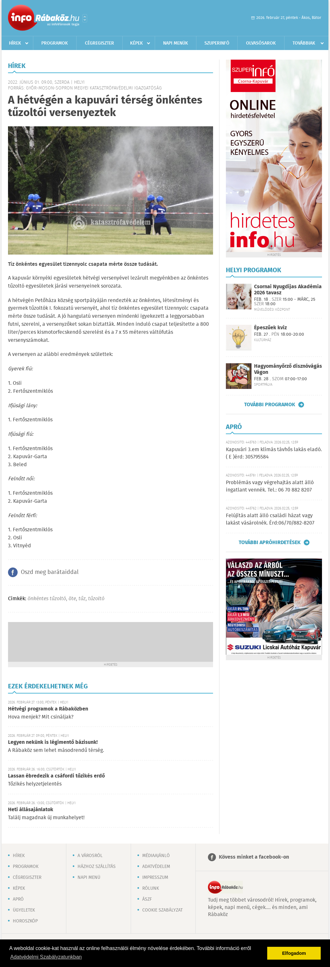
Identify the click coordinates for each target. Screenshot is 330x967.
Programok (54, 43)
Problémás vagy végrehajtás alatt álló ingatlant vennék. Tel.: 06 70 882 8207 (270, 486)
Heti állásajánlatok (30, 810)
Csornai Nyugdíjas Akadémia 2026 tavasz (288, 290)
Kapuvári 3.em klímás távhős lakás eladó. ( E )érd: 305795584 (274, 453)
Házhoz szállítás (97, 866)
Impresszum (155, 877)
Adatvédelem (156, 866)
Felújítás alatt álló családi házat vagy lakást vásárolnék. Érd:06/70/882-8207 (270, 519)
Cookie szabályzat (162, 910)
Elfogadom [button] (294, 953)
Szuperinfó (216, 43)
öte (72, 599)
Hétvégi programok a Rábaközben (48, 709)
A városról (90, 855)
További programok (269, 405)
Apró (18, 899)
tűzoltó (96, 599)
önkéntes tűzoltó (47, 599)
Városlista (84, 18)
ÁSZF (147, 899)
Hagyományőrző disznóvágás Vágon (288, 369)
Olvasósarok (261, 43)
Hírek (15, 43)
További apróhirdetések (270, 542)
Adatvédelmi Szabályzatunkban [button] (46, 957)
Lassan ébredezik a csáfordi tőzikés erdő (56, 776)
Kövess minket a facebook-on (254, 857)
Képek (136, 43)
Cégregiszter (99, 43)
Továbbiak (304, 43)
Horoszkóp (25, 921)
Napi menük (175, 43)
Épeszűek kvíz (270, 328)
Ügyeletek (24, 910)
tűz (82, 599)
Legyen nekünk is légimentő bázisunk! (53, 742)
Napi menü (89, 877)
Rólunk (150, 888)
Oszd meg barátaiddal (49, 572)
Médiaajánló (156, 855)
